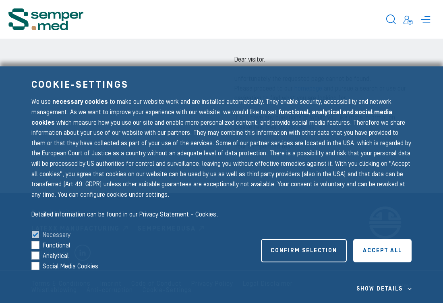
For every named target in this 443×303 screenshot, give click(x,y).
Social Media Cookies (70, 266)
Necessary (56, 235)
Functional (56, 245)
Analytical (56, 256)
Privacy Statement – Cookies (177, 214)
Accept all (382, 250)
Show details (379, 289)
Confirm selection (304, 250)
